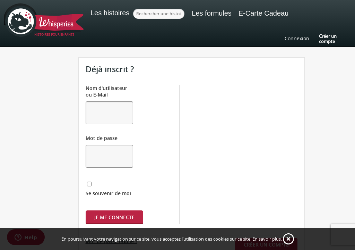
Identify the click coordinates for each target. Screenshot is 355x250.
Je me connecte (114, 180)
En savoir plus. (267, 239)
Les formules (216, 13)
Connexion (297, 38)
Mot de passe (102, 121)
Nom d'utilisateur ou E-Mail (118, 88)
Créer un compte (328, 38)
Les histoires (109, 13)
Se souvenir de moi (116, 156)
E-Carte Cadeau (268, 13)
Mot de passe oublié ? (111, 204)
